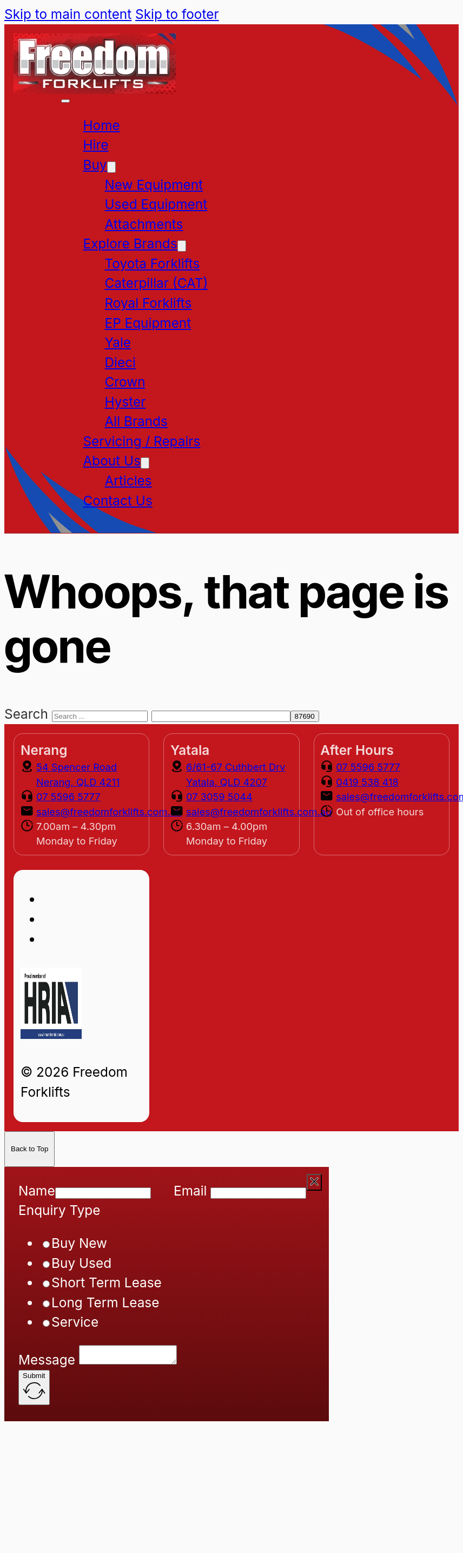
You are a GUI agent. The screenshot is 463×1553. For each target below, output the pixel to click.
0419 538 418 (367, 782)
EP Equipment (147, 323)
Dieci (120, 362)
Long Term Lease (105, 1302)
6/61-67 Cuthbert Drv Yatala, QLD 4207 (236, 774)
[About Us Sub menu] (145, 463)
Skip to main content (67, 14)
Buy (95, 165)
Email (190, 1191)
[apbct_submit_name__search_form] (304, 716)
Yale (117, 342)
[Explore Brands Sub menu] (181, 246)
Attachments (143, 224)
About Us (112, 461)
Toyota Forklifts (152, 263)
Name (36, 1191)
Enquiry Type (59, 1210)
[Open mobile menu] (65, 101)
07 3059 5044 (219, 796)
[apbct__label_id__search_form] (220, 716)
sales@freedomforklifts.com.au (109, 812)
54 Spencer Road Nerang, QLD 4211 (78, 774)
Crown (124, 382)
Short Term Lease (106, 1282)
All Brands (135, 421)
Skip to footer (177, 14)
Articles (127, 480)
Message (46, 1363)
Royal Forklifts (147, 303)
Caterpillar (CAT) (156, 283)
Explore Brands (130, 243)
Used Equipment (155, 204)
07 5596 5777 (68, 796)
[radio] (46, 1244)
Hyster (124, 402)
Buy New (79, 1243)
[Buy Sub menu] (111, 167)
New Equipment (153, 185)
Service (74, 1322)
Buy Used (81, 1263)
